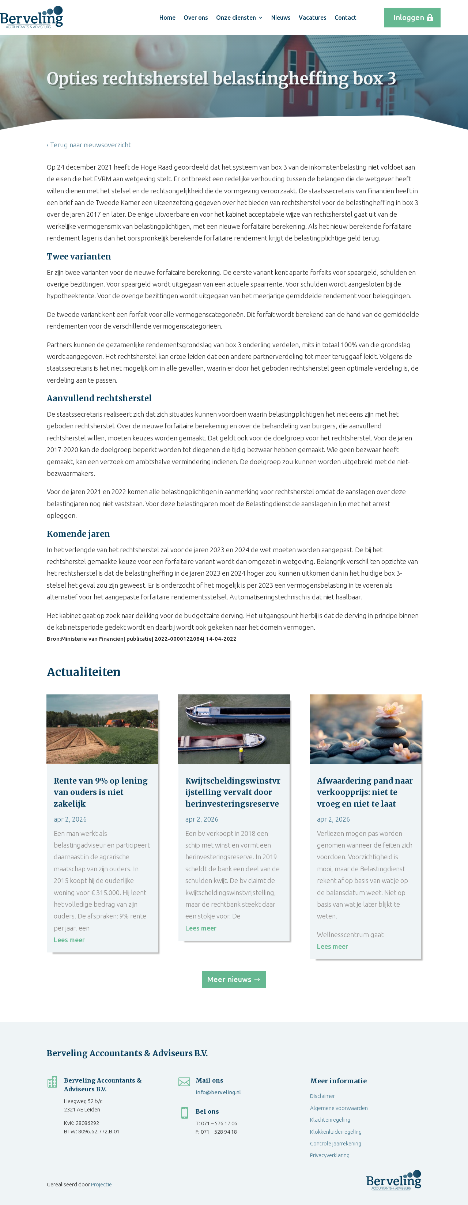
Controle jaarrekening (335, 1143)
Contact (345, 17)
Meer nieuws (229, 979)
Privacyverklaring (330, 1155)
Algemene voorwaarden (339, 1108)
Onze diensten (236, 17)
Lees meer (69, 939)
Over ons (196, 17)
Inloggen (408, 17)
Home (167, 17)
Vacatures (313, 17)
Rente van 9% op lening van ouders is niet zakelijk (101, 792)
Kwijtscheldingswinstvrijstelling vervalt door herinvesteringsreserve (232, 792)
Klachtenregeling (330, 1120)
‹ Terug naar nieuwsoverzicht (89, 144)
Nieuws (281, 17)
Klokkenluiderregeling (336, 1132)
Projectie (101, 1184)
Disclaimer (322, 1096)
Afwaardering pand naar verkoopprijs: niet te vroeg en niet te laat (365, 792)
